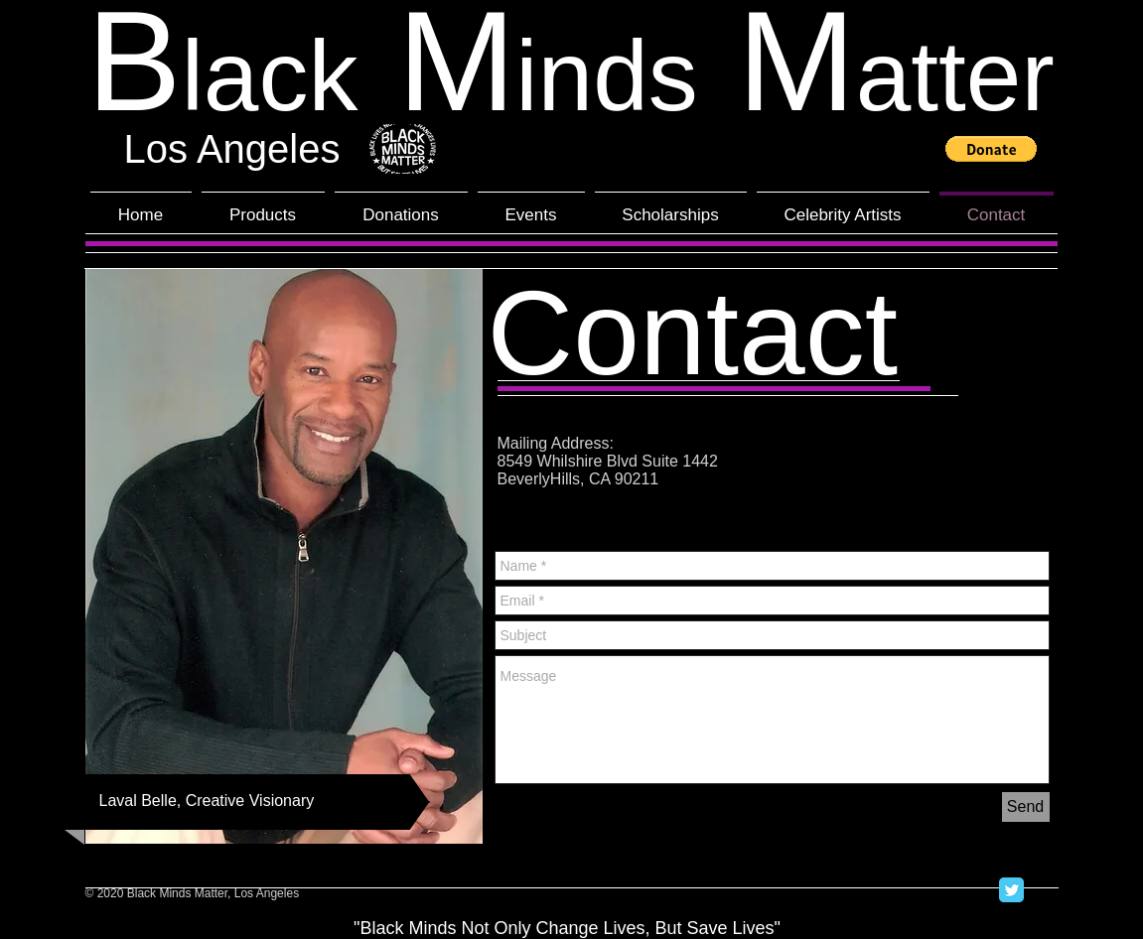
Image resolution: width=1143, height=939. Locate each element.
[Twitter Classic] (1011, 889)
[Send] (1026, 807)
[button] (991, 149)
